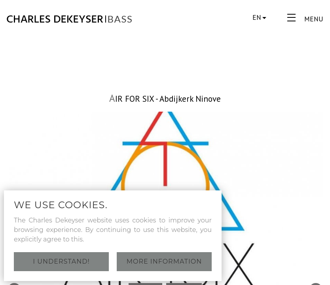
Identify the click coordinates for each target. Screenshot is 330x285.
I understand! (61, 261)
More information (164, 261)
